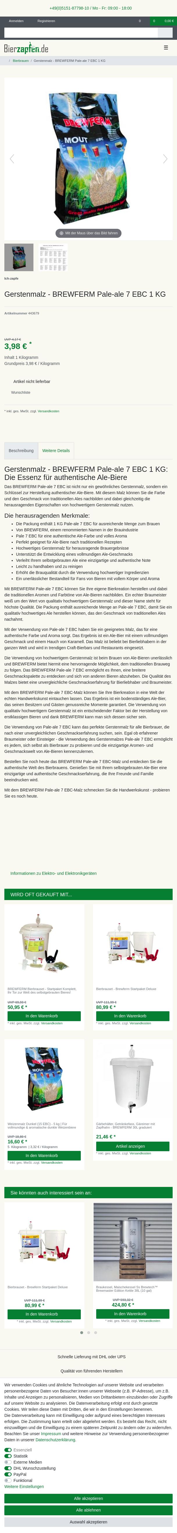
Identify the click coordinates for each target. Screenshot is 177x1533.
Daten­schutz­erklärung (55, 1439)
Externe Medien (28, 1462)
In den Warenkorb (51, 1016)
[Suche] (165, 33)
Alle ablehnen (88, 1510)
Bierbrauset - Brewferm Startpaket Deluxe (126, 989)
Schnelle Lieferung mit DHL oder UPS (92, 1356)
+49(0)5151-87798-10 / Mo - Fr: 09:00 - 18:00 (88, 8)
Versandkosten (48, 411)
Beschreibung (21, 450)
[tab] (21, 450)
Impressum (51, 1433)
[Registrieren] (43, 21)
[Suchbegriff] (81, 33)
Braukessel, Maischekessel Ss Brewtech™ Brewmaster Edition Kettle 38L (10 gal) (127, 1288)
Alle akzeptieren (88, 1498)
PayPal (20, 1474)
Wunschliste (18, 393)
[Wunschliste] (143, 21)
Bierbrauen (20, 60)
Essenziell (23, 1450)
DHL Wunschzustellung (35, 1468)
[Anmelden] (14, 21)
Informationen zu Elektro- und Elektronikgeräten (53, 873)
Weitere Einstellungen (24, 1486)
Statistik (21, 1456)
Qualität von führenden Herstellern (92, 1371)
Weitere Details (56, 450)
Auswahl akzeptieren (88, 1522)
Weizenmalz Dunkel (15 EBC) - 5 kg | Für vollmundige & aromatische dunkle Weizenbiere (42, 1125)
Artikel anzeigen (140, 1146)
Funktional (23, 1480)
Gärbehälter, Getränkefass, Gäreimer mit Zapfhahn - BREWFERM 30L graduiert (125, 1125)
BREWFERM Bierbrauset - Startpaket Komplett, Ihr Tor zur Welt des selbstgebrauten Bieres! (42, 990)
